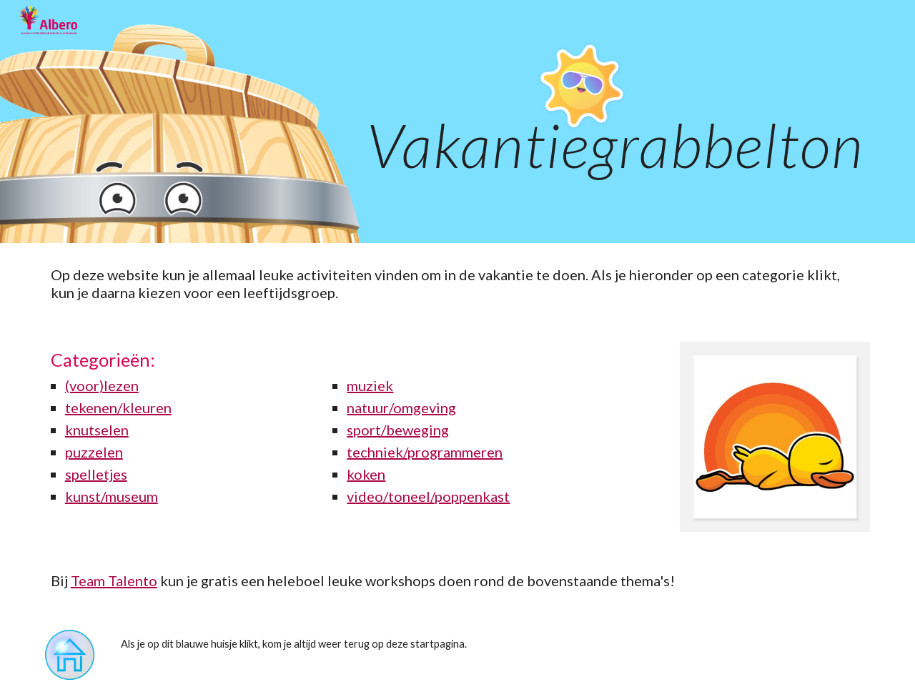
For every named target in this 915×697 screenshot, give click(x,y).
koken (366, 474)
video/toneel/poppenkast (428, 496)
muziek (370, 385)
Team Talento (114, 580)
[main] (457, 121)
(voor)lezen (102, 385)
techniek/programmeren (425, 451)
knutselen (97, 429)
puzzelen (94, 451)
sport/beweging (398, 429)
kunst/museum (111, 496)
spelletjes (96, 474)
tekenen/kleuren (118, 407)
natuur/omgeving (401, 407)
